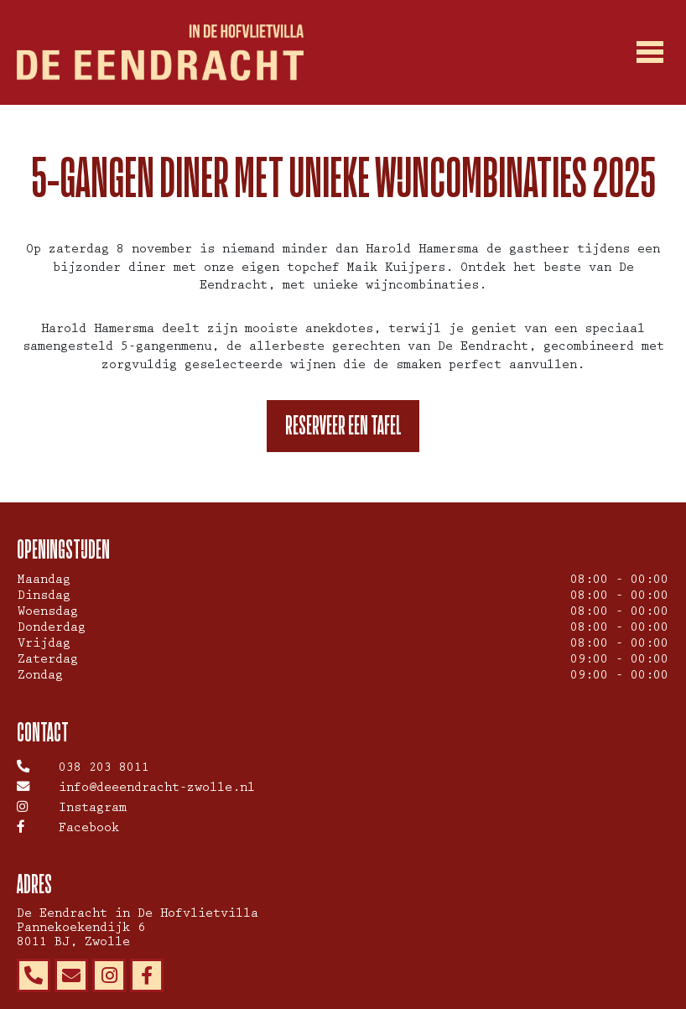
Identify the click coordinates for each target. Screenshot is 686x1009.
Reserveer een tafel (343, 425)
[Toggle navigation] (650, 53)
